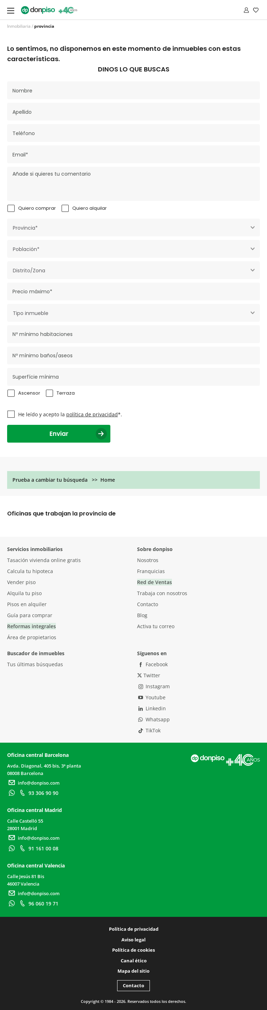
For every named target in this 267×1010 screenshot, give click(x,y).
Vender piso (21, 582)
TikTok (149, 730)
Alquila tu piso (24, 593)
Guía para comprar (29, 615)
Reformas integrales (31, 626)
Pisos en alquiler (27, 604)
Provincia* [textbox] (25, 227)
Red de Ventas (154, 582)
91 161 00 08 (38, 848)
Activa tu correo (155, 626)
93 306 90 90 (38, 793)
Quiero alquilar (89, 208)
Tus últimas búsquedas (35, 664)
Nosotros (147, 560)
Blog (142, 615)
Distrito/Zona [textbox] (29, 270)
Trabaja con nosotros (162, 593)
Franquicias (151, 571)
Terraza (66, 393)
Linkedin (151, 708)
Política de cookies (133, 950)
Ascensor (29, 393)
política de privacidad (92, 414)
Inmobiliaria (19, 26)
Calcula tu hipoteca (30, 571)
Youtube (151, 697)
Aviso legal (133, 939)
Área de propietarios (31, 637)
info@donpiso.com (33, 783)
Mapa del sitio (133, 971)
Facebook (152, 664)
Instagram (153, 686)
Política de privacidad (133, 929)
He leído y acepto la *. (70, 414)
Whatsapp (153, 719)
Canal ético (134, 960)
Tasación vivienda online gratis (44, 560)
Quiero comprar (37, 208)
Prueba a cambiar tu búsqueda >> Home (63, 479)
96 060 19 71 (38, 903)
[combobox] (133, 227)
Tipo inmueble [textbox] (30, 313)
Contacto (147, 604)
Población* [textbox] (26, 249)
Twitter (148, 675)
